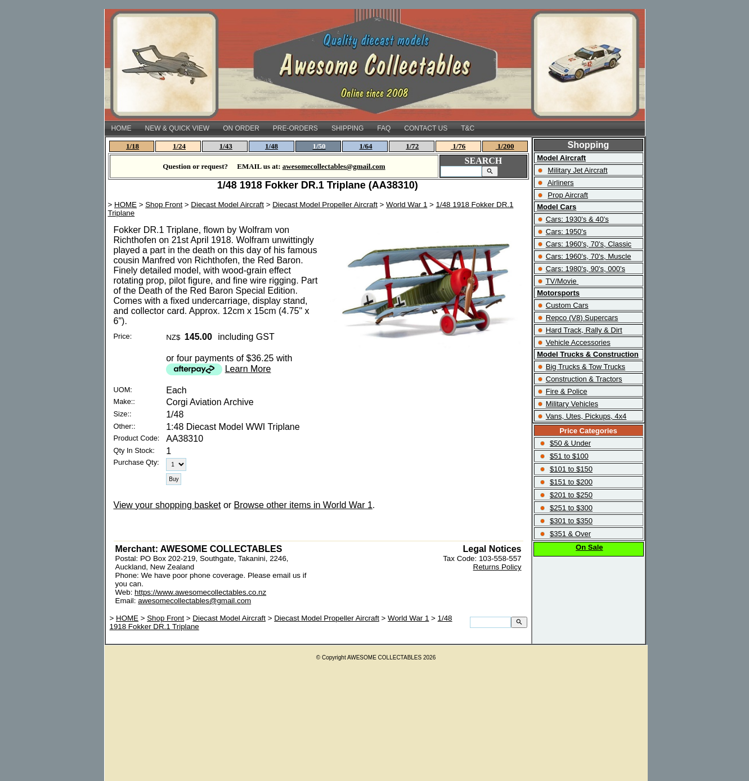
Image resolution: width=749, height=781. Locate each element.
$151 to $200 (571, 482)
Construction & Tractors (584, 379)
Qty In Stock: (134, 450)
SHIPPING (347, 128)
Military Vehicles (572, 404)
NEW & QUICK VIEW (177, 128)
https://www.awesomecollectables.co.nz (200, 592)
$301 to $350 (571, 521)
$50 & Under (570, 443)
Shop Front (163, 204)
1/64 (365, 146)
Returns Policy (497, 567)
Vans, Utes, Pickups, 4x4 (586, 416)
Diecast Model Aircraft (227, 204)
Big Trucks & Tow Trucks (585, 366)
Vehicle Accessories (578, 342)
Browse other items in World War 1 (303, 505)
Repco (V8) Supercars (582, 317)
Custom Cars (567, 305)
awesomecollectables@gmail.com (194, 600)
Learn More (248, 369)
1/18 (132, 146)
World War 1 (406, 204)
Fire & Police (566, 391)
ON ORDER (241, 128)
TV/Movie (561, 281)
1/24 (179, 146)
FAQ (384, 128)
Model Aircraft (561, 158)
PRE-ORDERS (295, 128)
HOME (121, 128)
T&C (467, 128)
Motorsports (558, 293)
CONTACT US (425, 128)
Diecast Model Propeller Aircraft (325, 204)
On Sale (589, 547)
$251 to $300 (571, 508)
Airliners (561, 182)
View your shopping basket (167, 505)
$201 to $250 (571, 495)
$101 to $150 (571, 469)
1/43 (225, 146)
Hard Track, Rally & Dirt (584, 330)
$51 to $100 (569, 456)
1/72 (412, 146)
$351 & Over (570, 533)
